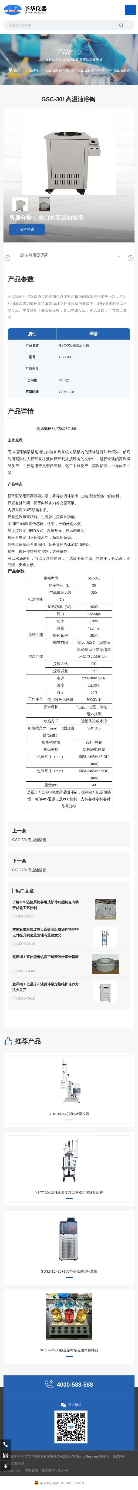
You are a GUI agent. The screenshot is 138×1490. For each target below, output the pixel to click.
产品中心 (33, 70)
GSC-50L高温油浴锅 (29, 899)
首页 (17, 70)
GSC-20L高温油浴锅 (29, 929)
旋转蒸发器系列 (34, 255)
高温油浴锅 (53, 70)
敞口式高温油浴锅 (80, 70)
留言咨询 (27, 230)
